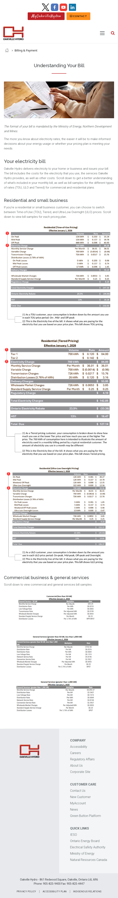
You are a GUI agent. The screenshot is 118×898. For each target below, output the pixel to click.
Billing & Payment (26, 50)
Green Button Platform (85, 816)
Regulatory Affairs (82, 759)
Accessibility (78, 747)
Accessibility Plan (55, 891)
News (74, 809)
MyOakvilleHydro (46, 16)
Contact (80, 16)
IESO (73, 835)
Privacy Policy (26, 891)
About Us (76, 765)
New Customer (80, 797)
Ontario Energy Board (85, 841)
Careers (75, 753)
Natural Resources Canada (88, 860)
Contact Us (77, 791)
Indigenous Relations (87, 891)
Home (7, 50)
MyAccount (78, 803)
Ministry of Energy (82, 853)
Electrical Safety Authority (87, 847)
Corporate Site (80, 772)
